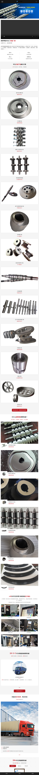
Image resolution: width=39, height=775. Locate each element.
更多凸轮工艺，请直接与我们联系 (19, 410)
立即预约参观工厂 (19, 690)
